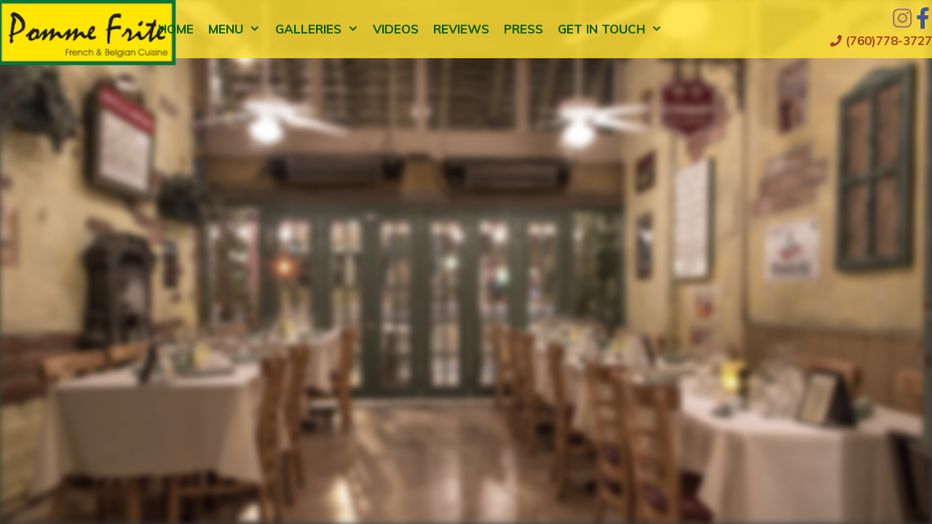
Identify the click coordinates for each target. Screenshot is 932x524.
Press (523, 28)
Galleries (320, 29)
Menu (238, 29)
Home (176, 28)
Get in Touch (614, 29)
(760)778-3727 (881, 40)
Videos (396, 28)
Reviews (461, 28)
